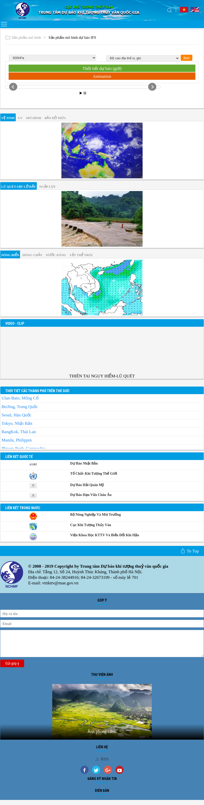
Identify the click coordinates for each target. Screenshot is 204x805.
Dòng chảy (32, 255)
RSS (101, 759)
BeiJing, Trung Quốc (20, 406)
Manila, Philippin (17, 440)
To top (189, 550)
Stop (85, 93)
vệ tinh (8, 118)
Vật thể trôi (81, 255)
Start (81, 93)
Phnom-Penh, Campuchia (24, 448)
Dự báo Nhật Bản (84, 463)
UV (20, 118)
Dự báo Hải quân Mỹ (87, 485)
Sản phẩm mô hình (23, 37)
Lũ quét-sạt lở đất (18, 186)
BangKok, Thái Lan (19, 431)
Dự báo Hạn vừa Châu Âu (91, 495)
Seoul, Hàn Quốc (16, 415)
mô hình (33, 118)
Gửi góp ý (12, 663)
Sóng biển (10, 255)
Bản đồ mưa (55, 118)
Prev (13, 87)
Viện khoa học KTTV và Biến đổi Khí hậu (104, 535)
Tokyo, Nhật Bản (17, 423)
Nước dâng (56, 255)
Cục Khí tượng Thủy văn (90, 525)
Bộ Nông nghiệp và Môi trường (95, 514)
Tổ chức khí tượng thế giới (93, 473)
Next (152, 87)
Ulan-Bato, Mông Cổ (20, 398)
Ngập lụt (47, 186)
